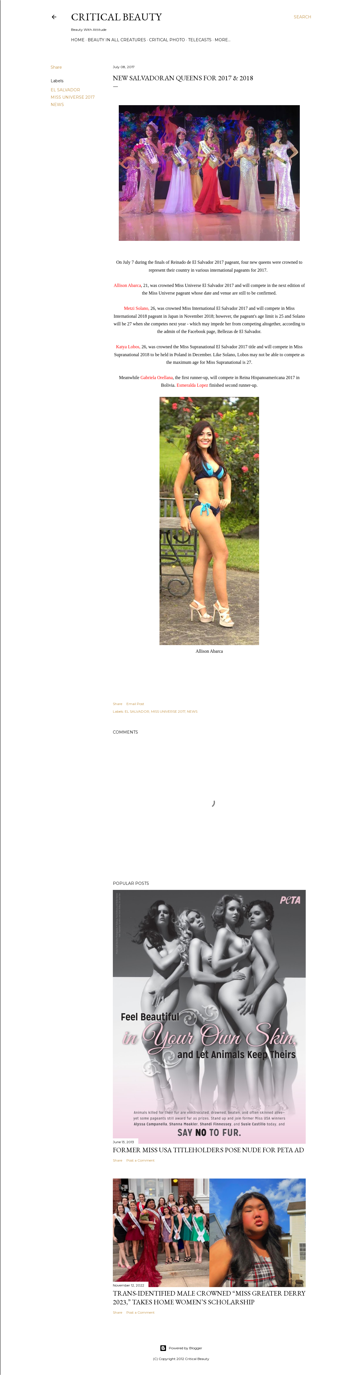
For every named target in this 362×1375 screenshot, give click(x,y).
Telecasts (200, 39)
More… (222, 39)
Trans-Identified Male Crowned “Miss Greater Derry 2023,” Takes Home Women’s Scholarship (209, 1297)
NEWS (57, 104)
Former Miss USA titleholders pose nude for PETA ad (208, 1149)
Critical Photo (167, 39)
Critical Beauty (116, 16)
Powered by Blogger (181, 1348)
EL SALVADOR (65, 89)
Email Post (135, 704)
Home (78, 39)
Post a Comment (140, 1160)
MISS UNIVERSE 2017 (73, 97)
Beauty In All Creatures (117, 39)
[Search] (302, 17)
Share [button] (56, 67)
